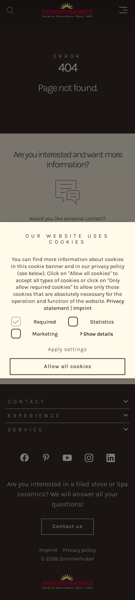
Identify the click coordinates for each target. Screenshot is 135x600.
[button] (96, 334)
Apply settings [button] (67, 349)
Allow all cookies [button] (67, 366)
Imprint (82, 308)
